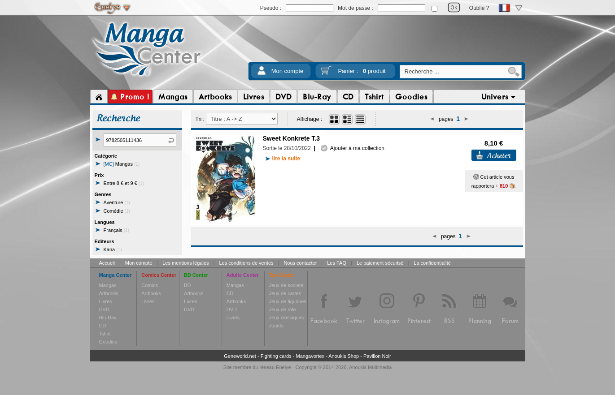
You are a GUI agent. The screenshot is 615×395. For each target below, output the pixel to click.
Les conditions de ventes (246, 263)
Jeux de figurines (287, 301)
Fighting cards (276, 356)
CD (102, 325)
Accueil (107, 263)
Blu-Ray (108, 317)
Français (116, 230)
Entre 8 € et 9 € (124, 183)
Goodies (108, 341)
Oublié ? (479, 8)
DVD (104, 309)
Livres (105, 301)
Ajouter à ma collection (352, 148)
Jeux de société (286, 285)
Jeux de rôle (282, 309)
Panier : (361, 71)
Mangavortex (310, 356)
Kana (113, 249)
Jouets (276, 325)
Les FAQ (336, 263)
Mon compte (287, 71)
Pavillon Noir (377, 356)
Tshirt (105, 333)
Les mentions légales (185, 263)
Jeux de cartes (285, 293)
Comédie (117, 211)
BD (187, 285)
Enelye (283, 367)
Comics (149, 285)
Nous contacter (300, 263)
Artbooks (108, 293)
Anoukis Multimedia (370, 367)
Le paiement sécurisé (380, 263)
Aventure (117, 202)
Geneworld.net (240, 356)
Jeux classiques (286, 317)
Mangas (122, 164)
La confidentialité (432, 263)
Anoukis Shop (343, 356)
